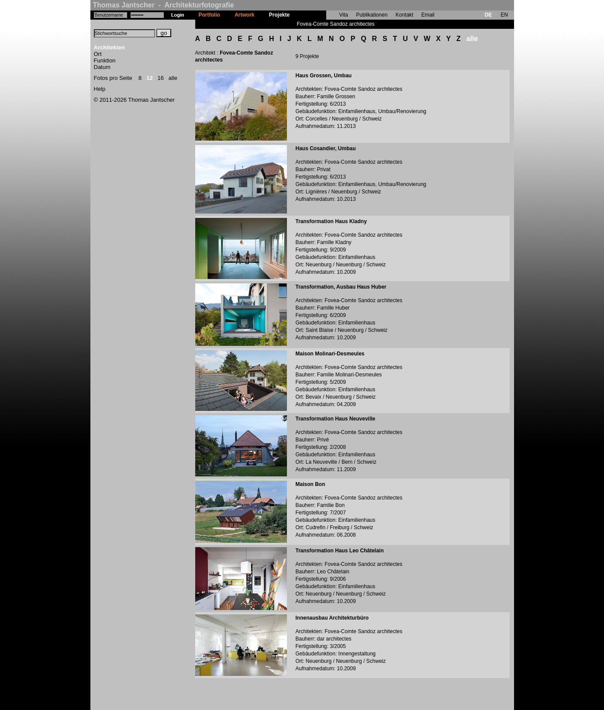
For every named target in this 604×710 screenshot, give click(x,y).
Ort (98, 54)
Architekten (109, 47)
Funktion (105, 60)
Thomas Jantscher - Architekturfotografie (163, 5)
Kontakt (405, 15)
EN (504, 15)
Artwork (244, 15)
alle (173, 78)
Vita (343, 15)
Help (100, 89)
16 (161, 78)
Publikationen (371, 15)
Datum (102, 67)
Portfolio (209, 15)
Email (428, 15)
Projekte (279, 15)
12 (149, 78)
